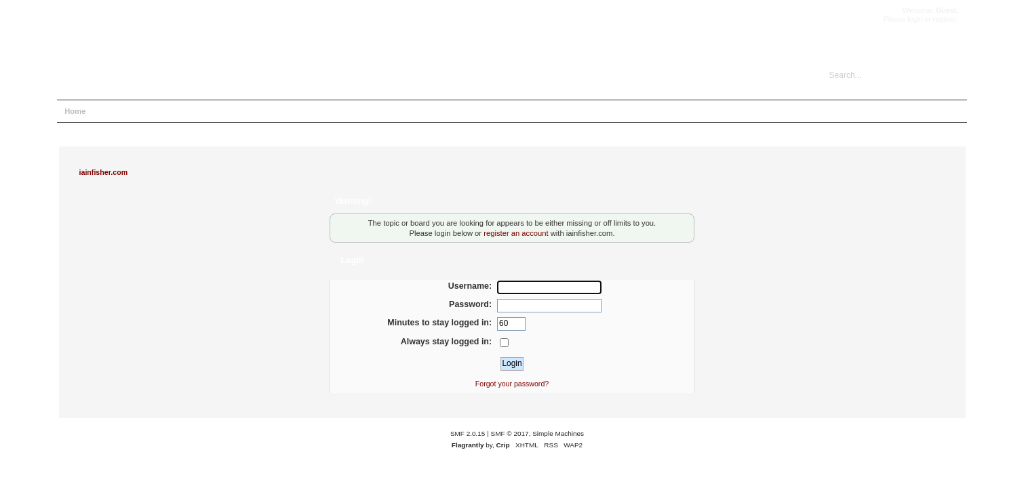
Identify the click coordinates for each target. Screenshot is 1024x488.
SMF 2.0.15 (468, 433)
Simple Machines (558, 433)
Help (109, 111)
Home (74, 111)
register (945, 19)
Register (223, 111)
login (914, 19)
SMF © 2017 (510, 433)
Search (146, 111)
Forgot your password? (512, 384)
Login (183, 111)
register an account (516, 233)
